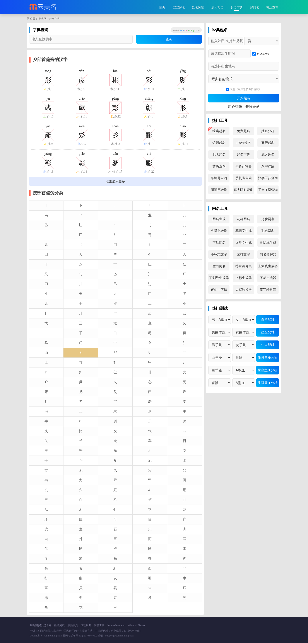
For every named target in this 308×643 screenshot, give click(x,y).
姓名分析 (267, 131)
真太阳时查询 (243, 190)
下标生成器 (268, 278)
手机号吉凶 (243, 178)
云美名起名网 (70, 635)
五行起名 (267, 143)
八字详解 (267, 166)
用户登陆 (235, 107)
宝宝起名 (179, 7)
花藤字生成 (243, 231)
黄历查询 (272, 7)
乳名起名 (219, 154)
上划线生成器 (268, 266)
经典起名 (219, 131)
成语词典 (86, 625)
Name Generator (116, 625)
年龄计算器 (243, 166)
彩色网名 (267, 231)
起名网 (42, 18)
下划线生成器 (219, 278)
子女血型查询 (268, 190)
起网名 (254, 7)
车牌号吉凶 (219, 178)
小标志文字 (219, 254)
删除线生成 (268, 242)
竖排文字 (243, 254)
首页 (162, 7)
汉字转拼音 (268, 289)
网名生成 (219, 219)
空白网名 (219, 266)
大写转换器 (243, 289)
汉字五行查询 (268, 178)
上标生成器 (243, 278)
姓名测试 (198, 7)
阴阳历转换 (219, 190)
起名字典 (237, 7)
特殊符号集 (243, 266)
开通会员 (252, 107)
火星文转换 (219, 231)
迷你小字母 (219, 289)
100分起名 (243, 143)
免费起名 (243, 131)
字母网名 (219, 242)
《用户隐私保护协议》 (248, 89)
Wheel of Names (136, 625)
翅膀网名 (267, 219)
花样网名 (243, 219)
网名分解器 (268, 254)
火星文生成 (243, 242)
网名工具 (99, 625)
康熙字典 (72, 625)
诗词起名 (219, 143)
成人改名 (217, 7)
